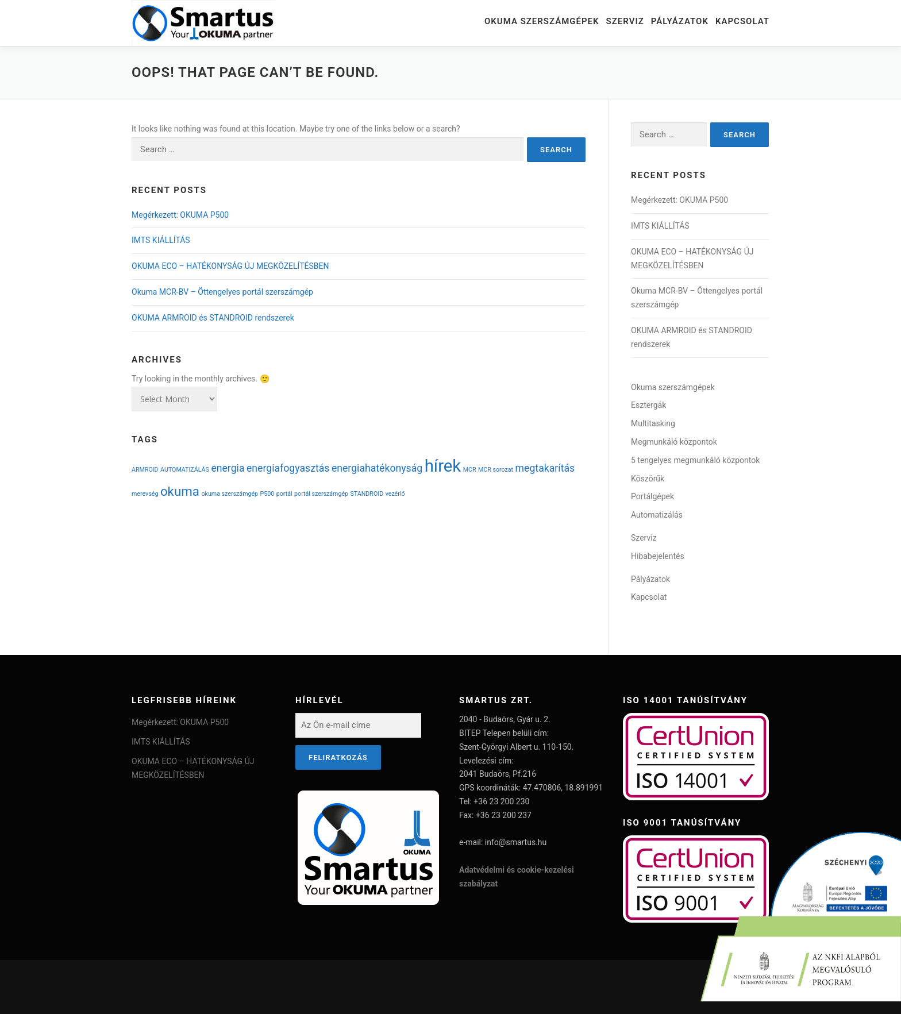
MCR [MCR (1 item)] (469, 469)
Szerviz (625, 21)
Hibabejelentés (657, 556)
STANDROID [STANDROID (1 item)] (367, 494)
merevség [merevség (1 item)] (145, 494)
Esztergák (648, 405)
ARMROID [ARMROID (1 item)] (145, 469)
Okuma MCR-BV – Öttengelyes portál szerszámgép (222, 291)
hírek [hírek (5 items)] (443, 466)
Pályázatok (680, 21)
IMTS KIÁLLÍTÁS (161, 240)
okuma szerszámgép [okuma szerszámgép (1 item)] (229, 494)
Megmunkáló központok (674, 441)
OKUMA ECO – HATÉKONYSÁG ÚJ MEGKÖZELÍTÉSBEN (230, 266)
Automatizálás (657, 514)
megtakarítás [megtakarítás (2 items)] (545, 468)
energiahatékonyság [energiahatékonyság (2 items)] (377, 468)
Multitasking (653, 423)
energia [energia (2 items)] (227, 468)
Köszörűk (647, 478)
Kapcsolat (742, 21)
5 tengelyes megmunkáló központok (695, 460)
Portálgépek (652, 496)
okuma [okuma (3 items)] (179, 491)
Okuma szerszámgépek (541, 21)
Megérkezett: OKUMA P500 (180, 214)
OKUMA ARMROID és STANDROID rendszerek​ (213, 317)
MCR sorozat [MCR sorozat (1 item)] (495, 469)
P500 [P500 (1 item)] (267, 494)
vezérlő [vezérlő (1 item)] (395, 494)
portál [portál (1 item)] (284, 494)
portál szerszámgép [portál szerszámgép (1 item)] (321, 494)
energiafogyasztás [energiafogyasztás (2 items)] (288, 468)
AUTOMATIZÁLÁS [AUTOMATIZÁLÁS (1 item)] (184, 469)
